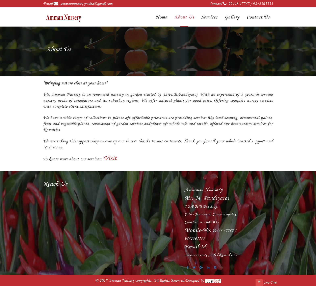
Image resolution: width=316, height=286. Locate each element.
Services (209, 17)
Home (161, 17)
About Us (184, 17)
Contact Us (258, 17)
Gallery (232, 17)
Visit (109, 158)
